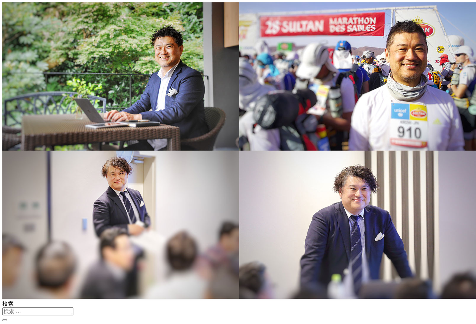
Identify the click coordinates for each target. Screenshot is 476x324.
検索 (8, 304)
